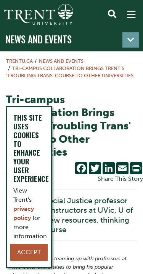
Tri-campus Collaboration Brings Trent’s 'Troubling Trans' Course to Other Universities (69, 71)
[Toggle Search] (112, 14)
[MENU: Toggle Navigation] (131, 14)
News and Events (39, 39)
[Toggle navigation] (130, 40)
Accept (29, 252)
